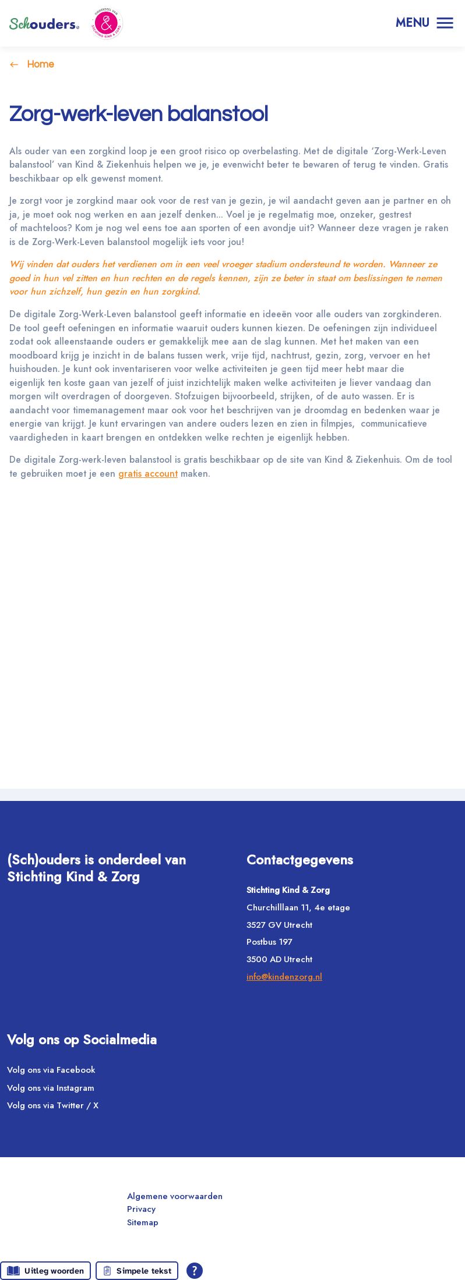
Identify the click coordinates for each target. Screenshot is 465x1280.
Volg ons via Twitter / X (52, 1110)
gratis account (172, 489)
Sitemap (142, 1226)
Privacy (141, 1213)
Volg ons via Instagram (50, 1092)
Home (40, 64)
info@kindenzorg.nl (284, 980)
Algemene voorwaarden (175, 1200)
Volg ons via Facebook (51, 1074)
